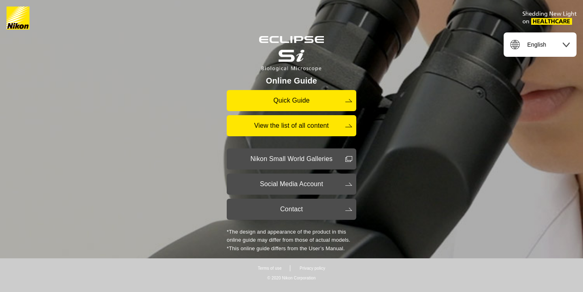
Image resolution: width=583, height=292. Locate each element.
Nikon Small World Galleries (292, 158)
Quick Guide (291, 100)
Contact (291, 209)
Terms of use (270, 268)
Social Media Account (291, 183)
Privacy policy (312, 268)
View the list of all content (291, 125)
